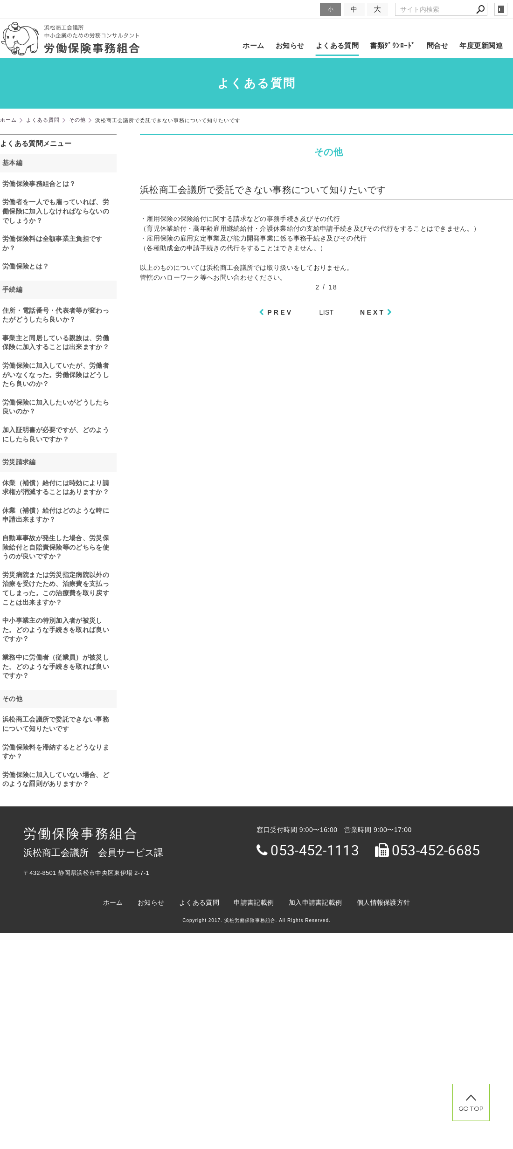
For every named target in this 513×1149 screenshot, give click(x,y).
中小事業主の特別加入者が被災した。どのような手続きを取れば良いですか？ (55, 629)
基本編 (12, 162)
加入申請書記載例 (315, 902)
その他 (12, 698)
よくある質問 (337, 45)
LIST (326, 312)
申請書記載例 (254, 902)
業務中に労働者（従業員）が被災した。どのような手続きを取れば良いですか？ (55, 666)
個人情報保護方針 (383, 902)
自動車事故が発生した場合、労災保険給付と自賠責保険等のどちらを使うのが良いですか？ (55, 547)
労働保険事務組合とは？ (39, 183)
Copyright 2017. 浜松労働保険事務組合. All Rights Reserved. (256, 920)
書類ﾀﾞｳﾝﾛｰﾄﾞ (393, 45)
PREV (280, 312)
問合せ (437, 45)
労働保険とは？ (25, 266)
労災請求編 (19, 462)
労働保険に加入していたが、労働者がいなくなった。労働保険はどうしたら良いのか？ (55, 374)
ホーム (253, 45)
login (500, 9)
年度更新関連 (481, 45)
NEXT (372, 312)
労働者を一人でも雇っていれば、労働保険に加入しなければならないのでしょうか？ (55, 211)
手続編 (12, 289)
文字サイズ (301, 9)
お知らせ (290, 45)
